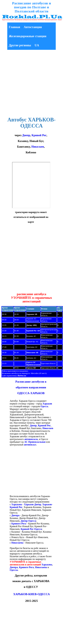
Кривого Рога (18, 523)
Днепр (26, 135)
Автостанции (33, 27)
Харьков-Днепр (32, 504)
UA (37, 45)
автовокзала (31, 439)
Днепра (15, 515)
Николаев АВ (32, 352)
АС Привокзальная (34, 442)
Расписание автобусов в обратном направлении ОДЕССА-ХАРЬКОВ (30, 387)
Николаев (37, 146)
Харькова (16, 504)
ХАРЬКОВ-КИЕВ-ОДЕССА (31, 594)
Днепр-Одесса (28, 521)
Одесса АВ (31, 368)
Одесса (44, 406)
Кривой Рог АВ (33, 331)
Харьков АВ (31, 314)
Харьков (47, 403)
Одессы (14, 570)
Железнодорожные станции (27, 36)
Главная (14, 27)
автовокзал (30, 444)
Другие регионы (20, 45)
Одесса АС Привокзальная (33, 363)
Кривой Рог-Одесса (31, 529)
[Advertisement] (28, 83)
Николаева (17, 542)
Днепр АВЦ (31, 325)
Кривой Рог (39, 135)
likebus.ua (22, 376)
